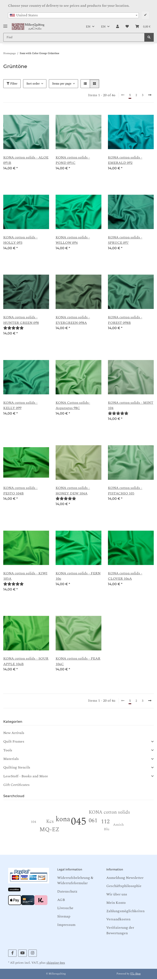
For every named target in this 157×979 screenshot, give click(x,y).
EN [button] (88, 26)
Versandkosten (118, 919)
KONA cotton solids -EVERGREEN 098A (73, 320)
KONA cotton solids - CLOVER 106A (125, 576)
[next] (150, 95)
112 (105, 821)
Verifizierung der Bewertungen (120, 930)
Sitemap (63, 916)
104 (33, 822)
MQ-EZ (49, 829)
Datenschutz (67, 891)
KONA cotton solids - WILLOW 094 (73, 240)
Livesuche (65, 908)
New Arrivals (13, 733)
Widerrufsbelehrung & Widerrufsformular (75, 880)
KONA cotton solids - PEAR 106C (78, 661)
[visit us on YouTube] (22, 953)
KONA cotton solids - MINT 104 (130, 405)
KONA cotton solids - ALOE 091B (25, 160)
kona (63, 819)
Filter (12, 84)
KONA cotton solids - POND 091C (73, 160)
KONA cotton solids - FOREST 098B (125, 320)
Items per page (61, 84)
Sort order (33, 84)
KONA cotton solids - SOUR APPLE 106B (25, 661)
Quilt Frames (13, 741)
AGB (61, 900)
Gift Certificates (16, 785)
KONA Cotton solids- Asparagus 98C (73, 405)
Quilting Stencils (16, 767)
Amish (118, 824)
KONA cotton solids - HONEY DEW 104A (73, 490)
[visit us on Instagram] (32, 953)
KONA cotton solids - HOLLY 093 (20, 240)
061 (93, 820)
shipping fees (55, 962)
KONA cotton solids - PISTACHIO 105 (125, 490)
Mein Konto (116, 902)
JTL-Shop (135, 974)
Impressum (66, 925)
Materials (11, 759)
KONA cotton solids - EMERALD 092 (125, 160)
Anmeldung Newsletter (125, 878)
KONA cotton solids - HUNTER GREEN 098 (21, 320)
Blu (106, 829)
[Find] (149, 37)
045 (78, 821)
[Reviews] (13, 328)
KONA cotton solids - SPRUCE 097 (125, 240)
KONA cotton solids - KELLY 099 (20, 405)
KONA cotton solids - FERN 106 (78, 576)
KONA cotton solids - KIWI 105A (25, 576)
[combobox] (73, 15)
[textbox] (73, 15)
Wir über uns (116, 894)
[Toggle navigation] (5, 24)
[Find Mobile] (74, 37)
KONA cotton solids (109, 812)
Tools (7, 750)
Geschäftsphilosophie (123, 886)
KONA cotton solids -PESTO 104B (20, 490)
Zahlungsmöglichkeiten (125, 911)
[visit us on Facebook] (12, 953)
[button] (117, 26)
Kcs (50, 821)
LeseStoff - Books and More (25, 776)
